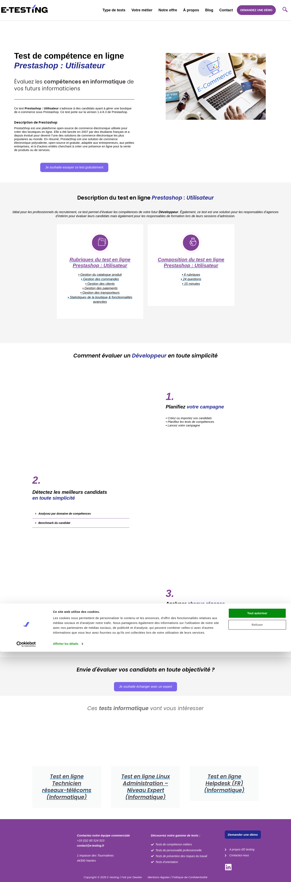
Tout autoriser (257, 843)
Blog (209, 10)
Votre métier (142, 10)
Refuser (257, 855)
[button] (80, 520)
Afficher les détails (66, 874)
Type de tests (113, 10)
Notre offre (167, 10)
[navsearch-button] (285, 10)
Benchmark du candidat (55, 529)
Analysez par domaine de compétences (66, 520)
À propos (191, 10)
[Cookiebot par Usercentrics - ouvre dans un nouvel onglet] (26, 874)
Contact (226, 10)
